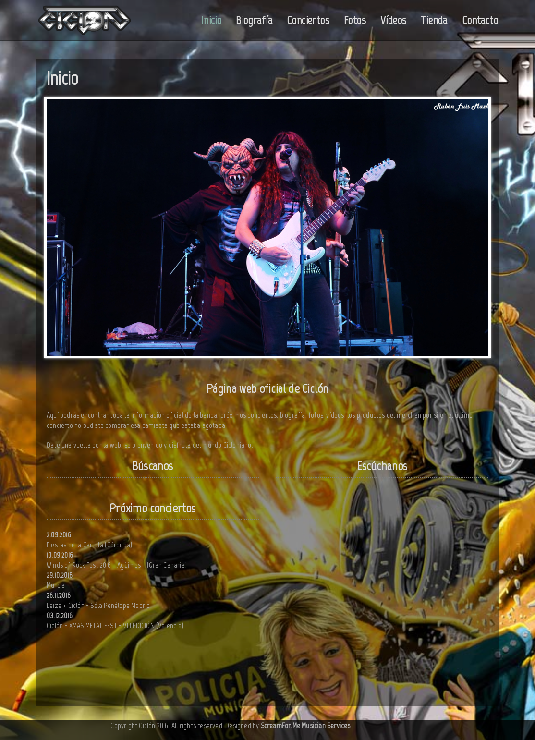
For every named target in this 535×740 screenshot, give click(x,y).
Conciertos (308, 20)
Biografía (254, 20)
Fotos (355, 20)
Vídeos (393, 20)
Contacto (480, 20)
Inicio (211, 20)
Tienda (434, 20)
